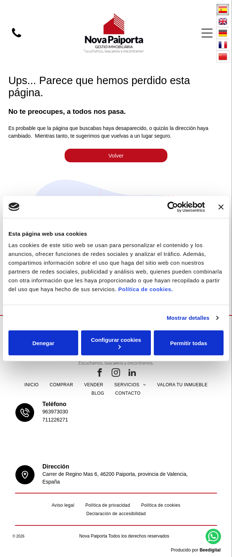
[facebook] (100, 373)
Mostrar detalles (188, 317)
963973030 (55, 412)
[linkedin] (132, 373)
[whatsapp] (213, 537)
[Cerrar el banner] (221, 206)
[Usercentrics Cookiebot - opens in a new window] (173, 206)
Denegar (43, 343)
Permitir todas (188, 343)
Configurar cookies (116, 343)
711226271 (55, 420)
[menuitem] (31, 385)
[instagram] (116, 373)
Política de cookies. (145, 289)
